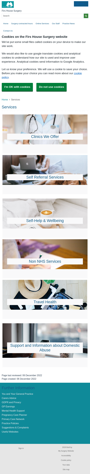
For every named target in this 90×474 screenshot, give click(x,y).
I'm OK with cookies (17, 86)
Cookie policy (66, 460)
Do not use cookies (51, 86)
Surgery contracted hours (22, 23)
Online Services (42, 23)
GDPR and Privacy (11, 402)
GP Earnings (8, 406)
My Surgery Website (66, 451)
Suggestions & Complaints (15, 427)
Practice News (68, 23)
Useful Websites (10, 432)
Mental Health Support (13, 411)
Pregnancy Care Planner (14, 415)
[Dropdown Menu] (81, 4)
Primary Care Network (13, 419)
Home (5, 23)
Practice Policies (10, 423)
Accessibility (66, 455)
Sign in (21, 448)
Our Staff (55, 23)
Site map (66, 469)
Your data (66, 465)
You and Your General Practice (17, 394)
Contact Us (8, 31)
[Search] (43, 16)
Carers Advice (9, 398)
